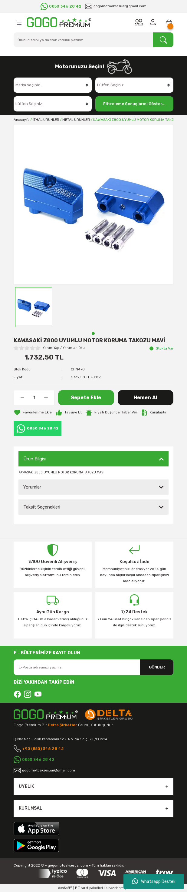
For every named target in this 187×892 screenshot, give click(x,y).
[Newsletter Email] (93, 667)
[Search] (93, 39)
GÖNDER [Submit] (157, 667)
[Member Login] (154, 22)
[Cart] (169, 22)
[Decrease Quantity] (22, 397)
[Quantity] (34, 397)
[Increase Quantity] (46, 397)
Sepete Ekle (86, 397)
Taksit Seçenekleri (41, 507)
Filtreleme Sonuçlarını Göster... (134, 103)
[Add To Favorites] (33, 412)
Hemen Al (145, 397)
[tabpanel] (34, 307)
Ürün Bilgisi (34, 459)
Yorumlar (32, 487)
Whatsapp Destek (154, 881)
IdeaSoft (64, 888)
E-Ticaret (81, 888)
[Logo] (59, 22)
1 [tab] (93, 333)
